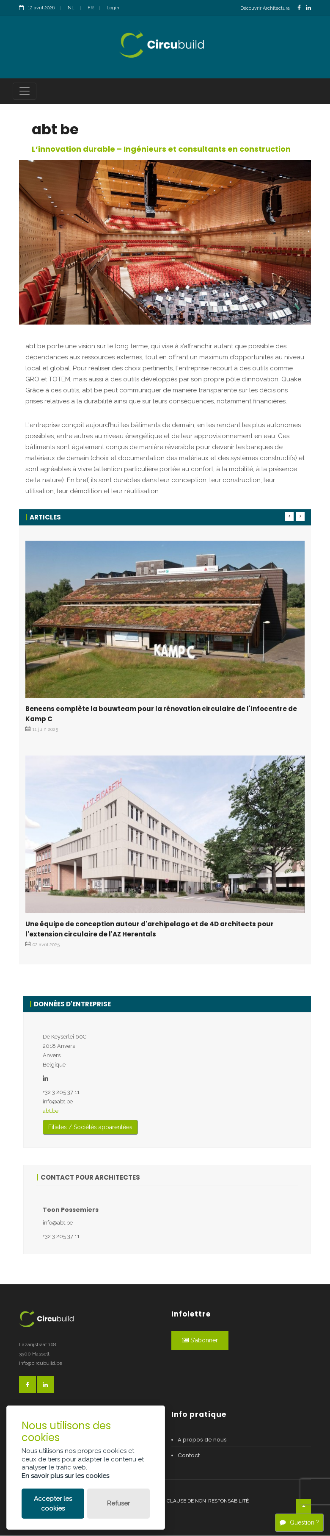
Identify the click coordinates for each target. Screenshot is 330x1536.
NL (71, 8)
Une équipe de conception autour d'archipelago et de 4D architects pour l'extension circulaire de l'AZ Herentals (149, 929)
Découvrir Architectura (265, 8)
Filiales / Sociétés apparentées (90, 1127)
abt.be (50, 1111)
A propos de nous (202, 1440)
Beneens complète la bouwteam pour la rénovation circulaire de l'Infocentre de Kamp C (161, 714)
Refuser (118, 1503)
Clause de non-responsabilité (208, 1501)
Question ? (299, 1522)
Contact (189, 1456)
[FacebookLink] (299, 7)
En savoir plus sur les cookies (65, 1476)
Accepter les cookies (53, 1503)
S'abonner (200, 1340)
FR (91, 8)
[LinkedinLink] (308, 7)
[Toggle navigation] (24, 91)
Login (113, 8)
